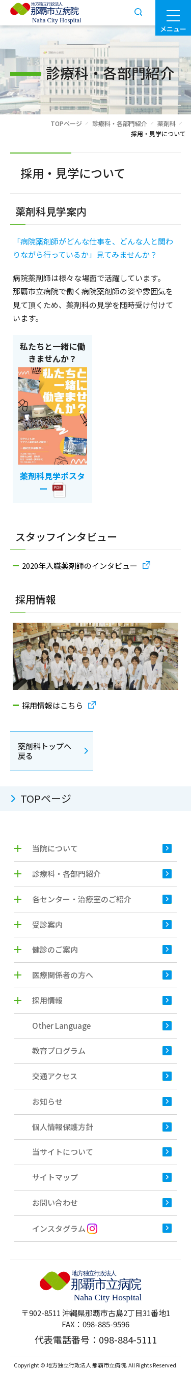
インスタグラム (64, 1228)
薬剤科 (166, 123)
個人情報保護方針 (62, 1126)
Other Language (61, 1025)
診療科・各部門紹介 (119, 123)
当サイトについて (62, 1151)
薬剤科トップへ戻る (44, 751)
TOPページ (66, 123)
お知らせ (47, 1101)
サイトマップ (55, 1177)
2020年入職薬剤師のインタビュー (80, 565)
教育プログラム (59, 1050)
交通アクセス (54, 1076)
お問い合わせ (55, 1202)
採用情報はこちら (52, 705)
